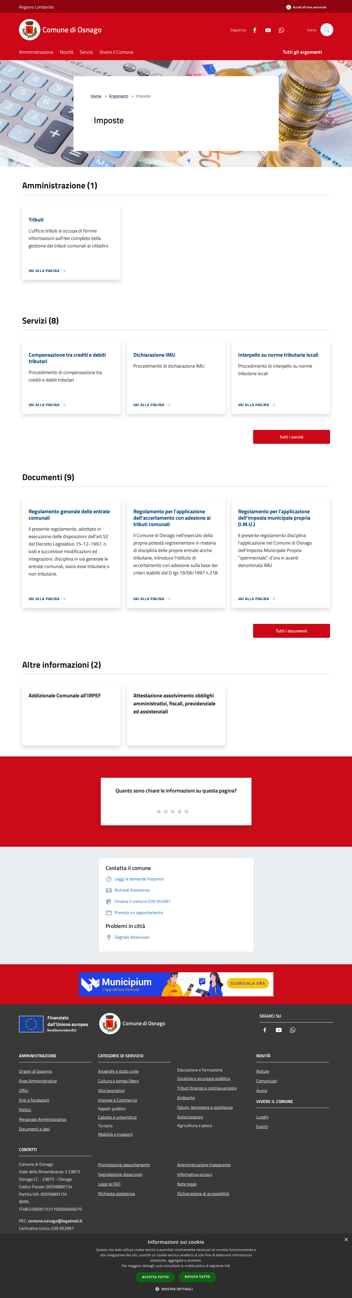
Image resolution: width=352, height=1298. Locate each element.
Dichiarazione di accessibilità (203, 1193)
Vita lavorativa (111, 1090)
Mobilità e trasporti (115, 1134)
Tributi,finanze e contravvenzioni (207, 1088)
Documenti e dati (34, 1129)
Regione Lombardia (36, 7)
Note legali (187, 1184)
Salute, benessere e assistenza (205, 1107)
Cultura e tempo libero (118, 1081)
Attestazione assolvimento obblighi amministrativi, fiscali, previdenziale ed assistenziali (174, 703)
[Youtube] (266, 29)
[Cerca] (326, 29)
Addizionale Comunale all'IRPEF (65, 695)
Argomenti (118, 96)
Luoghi (262, 1117)
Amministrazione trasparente (204, 1164)
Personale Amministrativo (42, 1119)
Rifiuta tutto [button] (197, 1276)
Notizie (262, 1071)
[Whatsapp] (279, 29)
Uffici (23, 1090)
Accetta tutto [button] (155, 1277)
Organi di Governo (35, 1071)
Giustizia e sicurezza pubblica (203, 1078)
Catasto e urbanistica (117, 1117)
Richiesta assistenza (116, 1193)
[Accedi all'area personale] (306, 7)
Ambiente (186, 1097)
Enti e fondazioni (34, 1100)
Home (96, 96)
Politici (25, 1109)
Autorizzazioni (190, 1117)
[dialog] (176, 1266)
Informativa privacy (194, 1174)
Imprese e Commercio (117, 1100)
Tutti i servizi (291, 437)
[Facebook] (252, 29)
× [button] (346, 1240)
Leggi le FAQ (109, 1184)
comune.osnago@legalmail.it (55, 1221)
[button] (176, 1289)
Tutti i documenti (291, 631)
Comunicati (266, 1081)
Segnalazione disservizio (120, 1174)
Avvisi (261, 1090)
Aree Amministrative (38, 1081)
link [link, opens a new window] (227, 1266)
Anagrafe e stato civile (118, 1071)
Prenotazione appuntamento (124, 1164)
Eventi (262, 1126)
